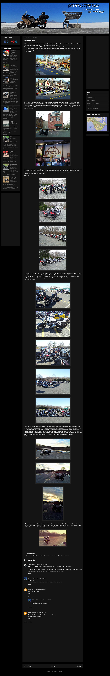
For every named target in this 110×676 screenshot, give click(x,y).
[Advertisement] (9, 219)
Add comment (28, 622)
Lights (11, 137)
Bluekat (30, 612)
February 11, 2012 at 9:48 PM (39, 589)
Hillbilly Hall (26, 175)
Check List (12, 65)
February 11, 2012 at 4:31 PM (39, 578)
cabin (29, 555)
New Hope (55, 555)
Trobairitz (30, 564)
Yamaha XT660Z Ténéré (14, 78)
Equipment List (14, 106)
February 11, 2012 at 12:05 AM (40, 564)
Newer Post (27, 666)
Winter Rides (29, 41)
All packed (12, 151)
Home (53, 666)
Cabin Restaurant (30, 279)
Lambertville (49, 555)
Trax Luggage (13, 164)
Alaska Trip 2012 (91, 97)
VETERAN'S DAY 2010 (13, 51)
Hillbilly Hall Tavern (35, 555)
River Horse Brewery (29, 108)
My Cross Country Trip (93, 103)
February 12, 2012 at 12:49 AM (39, 612)
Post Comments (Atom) (56, 671)
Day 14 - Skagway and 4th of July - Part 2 (14, 123)
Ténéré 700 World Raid (13, 177)
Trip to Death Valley (92, 108)
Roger (29, 589)
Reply (29, 573)
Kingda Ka (26, 435)
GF (28, 578)
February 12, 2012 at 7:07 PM (43, 600)
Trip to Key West (91, 106)
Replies (31, 596)
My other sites (91, 100)
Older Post (79, 666)
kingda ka (43, 555)
